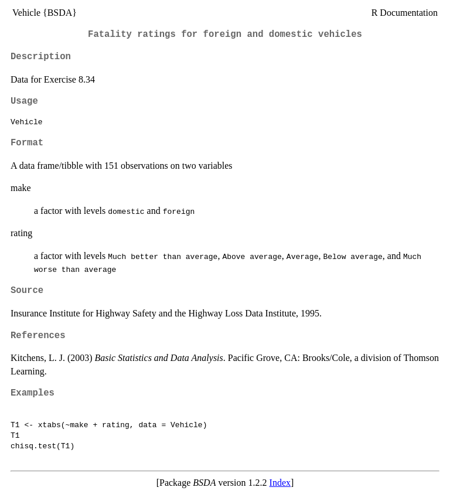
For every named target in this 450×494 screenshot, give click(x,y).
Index (280, 483)
